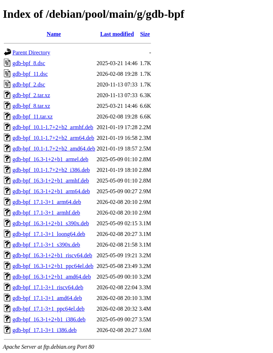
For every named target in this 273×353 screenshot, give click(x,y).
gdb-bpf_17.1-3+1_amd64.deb (47, 298)
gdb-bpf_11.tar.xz (32, 117)
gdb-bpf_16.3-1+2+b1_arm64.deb (51, 191)
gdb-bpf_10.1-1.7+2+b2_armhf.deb (52, 127)
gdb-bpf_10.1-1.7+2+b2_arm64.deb (53, 138)
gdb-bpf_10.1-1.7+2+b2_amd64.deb (53, 149)
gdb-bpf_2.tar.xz (31, 95)
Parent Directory (31, 52)
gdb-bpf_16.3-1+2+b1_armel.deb (50, 159)
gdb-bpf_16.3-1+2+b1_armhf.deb (50, 181)
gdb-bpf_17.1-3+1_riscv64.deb (47, 287)
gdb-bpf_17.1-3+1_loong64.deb (48, 234)
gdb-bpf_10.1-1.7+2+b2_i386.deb (51, 170)
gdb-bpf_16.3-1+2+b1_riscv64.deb (52, 255)
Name (54, 34)
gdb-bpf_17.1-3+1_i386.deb (44, 330)
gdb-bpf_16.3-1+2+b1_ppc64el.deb (52, 266)
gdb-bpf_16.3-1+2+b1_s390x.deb (50, 223)
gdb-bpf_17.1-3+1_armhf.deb (46, 213)
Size (145, 34)
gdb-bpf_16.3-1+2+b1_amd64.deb (51, 277)
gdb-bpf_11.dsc (30, 74)
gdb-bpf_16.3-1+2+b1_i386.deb (49, 319)
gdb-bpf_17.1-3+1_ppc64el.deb (48, 309)
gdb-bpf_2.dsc (28, 84)
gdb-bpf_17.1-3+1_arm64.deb (46, 202)
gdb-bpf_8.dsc (28, 63)
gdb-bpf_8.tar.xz (31, 106)
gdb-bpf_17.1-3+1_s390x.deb (46, 245)
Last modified (117, 34)
